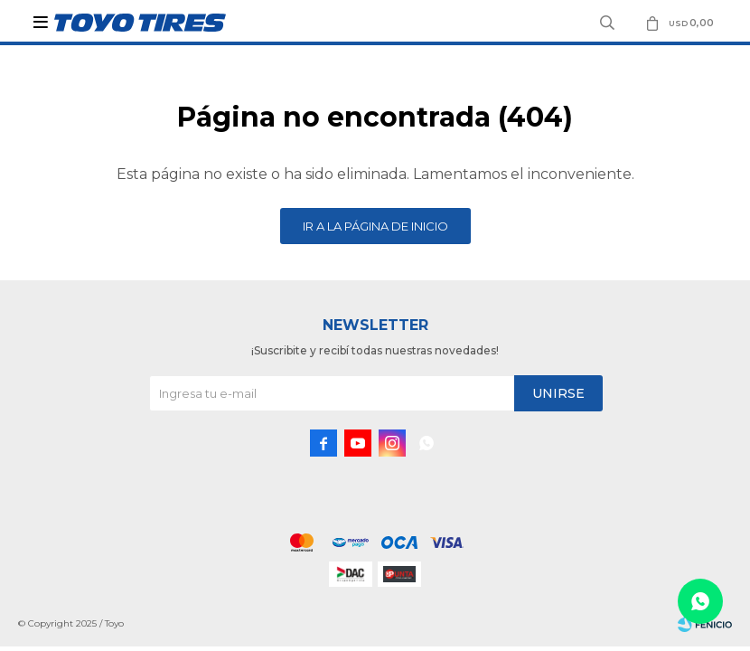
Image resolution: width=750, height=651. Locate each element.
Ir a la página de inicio (375, 226)
